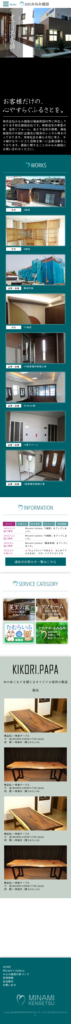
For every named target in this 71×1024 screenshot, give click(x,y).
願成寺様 (49, 543)
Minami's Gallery (14, 970)
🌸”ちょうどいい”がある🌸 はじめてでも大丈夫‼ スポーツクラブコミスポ (46, 552)
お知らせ (22, 523)
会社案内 (8, 981)
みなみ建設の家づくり (16, 974)
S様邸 (48, 528)
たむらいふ (48, 523)
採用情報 (61, 523)
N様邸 (48, 535)
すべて (9, 523)
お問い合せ (9, 985)
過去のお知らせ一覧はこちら (35, 561)
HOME (7, 967)
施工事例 (35, 523)
